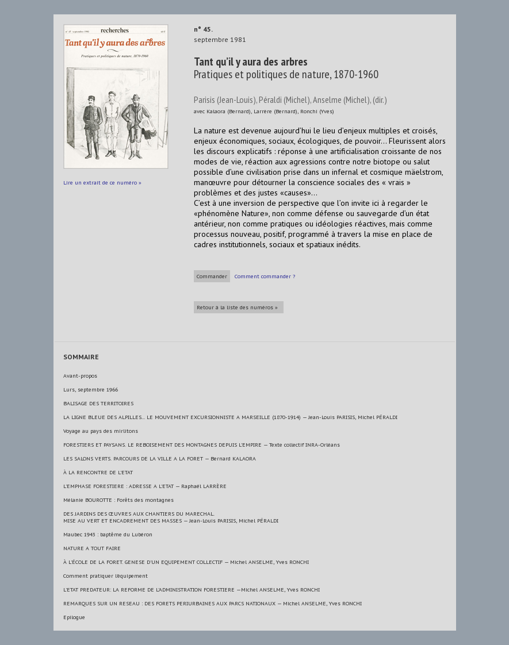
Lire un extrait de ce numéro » (102, 182)
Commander (212, 276)
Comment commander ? (265, 276)
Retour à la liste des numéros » (237, 307)
